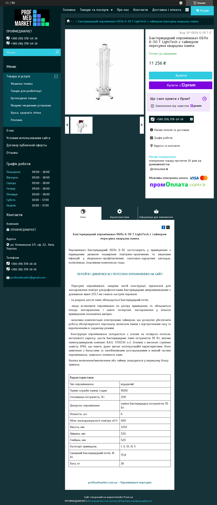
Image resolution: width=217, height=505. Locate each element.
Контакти (140, 10)
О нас (10, 130)
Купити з (181, 85)
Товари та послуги (94, 10)
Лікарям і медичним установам (31, 105)
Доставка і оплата (166, 10)
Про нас (123, 10)
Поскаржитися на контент (103, 500)
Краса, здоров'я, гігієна (26, 113)
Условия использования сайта (28, 138)
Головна (69, 10)
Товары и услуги (18, 76)
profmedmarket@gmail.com (28, 277)
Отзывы (12, 153)
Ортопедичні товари (24, 98)
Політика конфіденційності (136, 500)
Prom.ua (128, 497)
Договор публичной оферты (26, 145)
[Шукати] (57, 52)
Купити (181, 75)
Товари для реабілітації (26, 91)
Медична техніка (22, 84)
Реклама (16, 120)
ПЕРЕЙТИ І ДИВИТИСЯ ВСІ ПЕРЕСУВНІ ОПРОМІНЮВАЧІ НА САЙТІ (119, 274)
